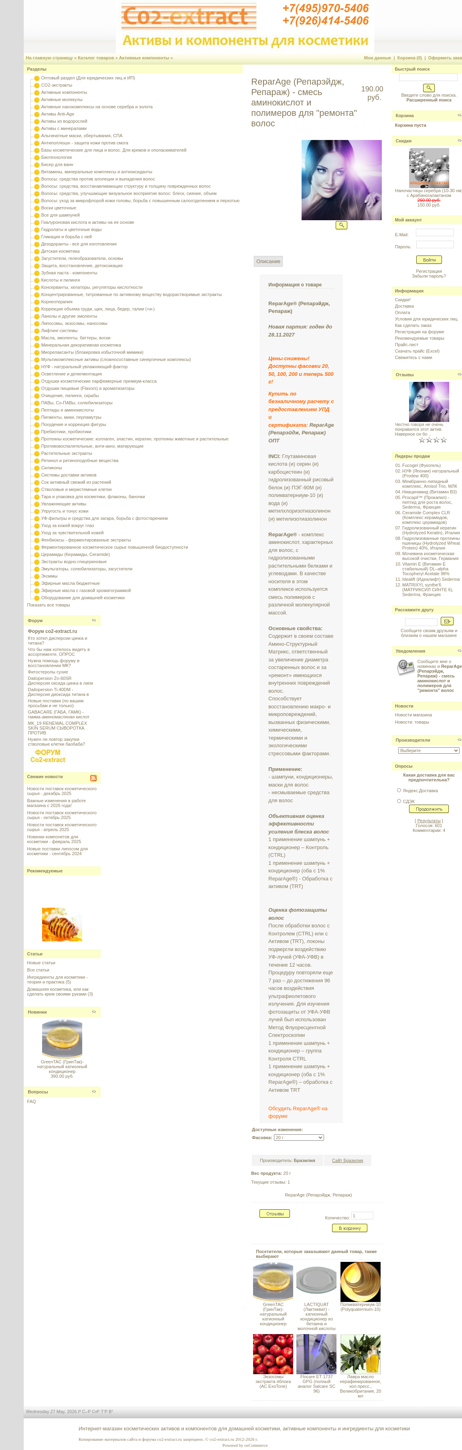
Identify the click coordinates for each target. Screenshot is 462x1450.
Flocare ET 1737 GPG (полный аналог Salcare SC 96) (316, 1383)
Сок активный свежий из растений (76, 482)
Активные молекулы (62, 99)
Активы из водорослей (64, 121)
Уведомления (411, 651)
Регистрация (429, 271)
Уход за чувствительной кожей (72, 532)
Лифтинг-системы (59, 330)
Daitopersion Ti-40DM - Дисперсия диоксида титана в (58, 692)
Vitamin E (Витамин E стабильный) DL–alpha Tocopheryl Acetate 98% (426, 569)
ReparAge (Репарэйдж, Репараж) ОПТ (301, 433)
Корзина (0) (409, 57)
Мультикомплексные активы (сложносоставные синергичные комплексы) (116, 359)
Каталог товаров (96, 57)
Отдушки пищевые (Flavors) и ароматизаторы (88, 388)
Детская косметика (60, 251)
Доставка (404, 306)
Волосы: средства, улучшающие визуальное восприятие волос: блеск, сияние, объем (129, 193)
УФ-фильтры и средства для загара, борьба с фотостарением (104, 518)
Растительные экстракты (66, 453)
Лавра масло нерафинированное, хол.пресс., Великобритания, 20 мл (360, 1386)
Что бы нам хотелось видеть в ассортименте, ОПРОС (59, 652)
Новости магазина (413, 714)
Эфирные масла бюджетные (70, 583)
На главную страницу (49, 57)
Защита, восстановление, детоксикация (82, 265)
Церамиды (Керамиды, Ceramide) (75, 554)
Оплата (402, 312)
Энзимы (49, 576)
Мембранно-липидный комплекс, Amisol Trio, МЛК (429, 484)
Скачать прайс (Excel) (417, 351)
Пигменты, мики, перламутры (71, 417)
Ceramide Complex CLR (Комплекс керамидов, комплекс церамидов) (426, 517)
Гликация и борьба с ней (66, 236)
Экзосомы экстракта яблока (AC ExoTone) (273, 1381)
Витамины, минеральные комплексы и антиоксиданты (96, 171)
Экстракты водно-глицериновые (74, 561)
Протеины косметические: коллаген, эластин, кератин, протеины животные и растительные (135, 438)
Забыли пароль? (429, 276)
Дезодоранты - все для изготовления (79, 243)
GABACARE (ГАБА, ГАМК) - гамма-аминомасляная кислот (58, 714)
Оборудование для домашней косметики (83, 597)
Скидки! (403, 299)
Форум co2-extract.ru (52, 631)
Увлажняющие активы (64, 503)
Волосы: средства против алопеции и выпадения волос (98, 178)
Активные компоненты (144, 57)
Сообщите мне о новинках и (439, 676)
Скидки (403, 140)
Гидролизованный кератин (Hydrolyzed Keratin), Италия (431, 530)
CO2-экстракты (56, 85)
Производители (413, 740)
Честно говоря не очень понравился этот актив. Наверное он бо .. (419, 429)
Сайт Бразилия (347, 1160)
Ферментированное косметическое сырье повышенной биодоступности (114, 547)
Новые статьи (41, 962)
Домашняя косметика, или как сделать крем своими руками (58, 991)
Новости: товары (412, 722)
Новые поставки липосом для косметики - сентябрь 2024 (57, 851)
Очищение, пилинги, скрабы (70, 395)
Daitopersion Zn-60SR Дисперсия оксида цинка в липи (60, 680)
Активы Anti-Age (57, 114)
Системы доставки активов (69, 475)
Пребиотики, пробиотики (66, 431)
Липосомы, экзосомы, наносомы (74, 323)
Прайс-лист (407, 344)
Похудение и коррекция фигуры (73, 424)
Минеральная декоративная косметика (81, 345)
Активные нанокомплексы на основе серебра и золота (97, 106)
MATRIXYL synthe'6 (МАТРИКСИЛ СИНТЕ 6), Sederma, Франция (427, 589)
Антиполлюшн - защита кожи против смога (84, 142)
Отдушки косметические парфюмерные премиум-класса (99, 381)
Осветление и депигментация (71, 373)
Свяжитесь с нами (413, 357)
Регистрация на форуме (419, 331)
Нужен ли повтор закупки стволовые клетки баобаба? (56, 741)
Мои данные (377, 57)
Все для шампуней (60, 215)
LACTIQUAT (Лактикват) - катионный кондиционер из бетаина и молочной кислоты (317, 1316)
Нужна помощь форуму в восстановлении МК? (53, 663)
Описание (268, 261)
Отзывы (405, 374)
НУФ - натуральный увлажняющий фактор (84, 366)
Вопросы (38, 1091)
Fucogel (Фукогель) (421, 465)
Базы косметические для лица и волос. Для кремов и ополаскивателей (113, 150)
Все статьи (38, 969)
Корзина (405, 115)
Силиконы (51, 467)
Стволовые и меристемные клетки (76, 489)
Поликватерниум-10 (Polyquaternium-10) (360, 1307)
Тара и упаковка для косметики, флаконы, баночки (93, 496)
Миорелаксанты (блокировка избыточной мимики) (92, 352)
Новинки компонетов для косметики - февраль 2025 (54, 839)
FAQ (31, 1101)
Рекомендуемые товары (419, 338)
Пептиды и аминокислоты (67, 410)
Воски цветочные (58, 207)
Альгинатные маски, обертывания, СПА (82, 135)
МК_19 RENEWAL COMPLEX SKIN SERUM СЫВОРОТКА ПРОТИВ (57, 728)
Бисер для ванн (57, 164)
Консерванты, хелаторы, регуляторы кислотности (92, 287)
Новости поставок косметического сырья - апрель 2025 (62, 827)
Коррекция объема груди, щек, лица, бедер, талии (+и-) (98, 308)
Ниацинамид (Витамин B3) (429, 491)
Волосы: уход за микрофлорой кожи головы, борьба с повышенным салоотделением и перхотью (140, 200)
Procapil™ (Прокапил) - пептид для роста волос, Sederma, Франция (427, 502)
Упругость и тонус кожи (65, 511)
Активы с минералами (64, 128)
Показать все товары (48, 604)
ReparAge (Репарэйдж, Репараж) (318, 1194)
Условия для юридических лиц (426, 318)
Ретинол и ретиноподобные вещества (80, 460)
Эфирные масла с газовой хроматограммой (86, 590)
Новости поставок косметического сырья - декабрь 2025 (62, 791)
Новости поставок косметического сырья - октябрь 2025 (62, 815)
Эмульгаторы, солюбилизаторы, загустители (86, 568)
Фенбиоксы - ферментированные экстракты (86, 539)
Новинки (37, 1012)
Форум (35, 620)
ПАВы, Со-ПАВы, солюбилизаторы (77, 402)
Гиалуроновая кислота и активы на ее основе (87, 222)
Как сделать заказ (413, 325)
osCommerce (256, 1445)
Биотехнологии (56, 157)
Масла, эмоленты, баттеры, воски (76, 337)
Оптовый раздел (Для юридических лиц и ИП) (88, 77)
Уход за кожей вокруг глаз (67, 525)
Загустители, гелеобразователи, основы (82, 258)
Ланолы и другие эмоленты (69, 316)
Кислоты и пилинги (60, 280)
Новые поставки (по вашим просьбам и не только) (56, 703)
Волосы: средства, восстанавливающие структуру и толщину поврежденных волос (126, 186)
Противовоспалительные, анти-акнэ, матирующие (92, 446)
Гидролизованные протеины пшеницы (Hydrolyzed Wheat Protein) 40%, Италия (431, 543)
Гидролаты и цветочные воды (71, 229)
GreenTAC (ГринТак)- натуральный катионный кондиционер (62, 1066)
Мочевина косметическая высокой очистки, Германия (430, 556)
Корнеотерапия (57, 301)
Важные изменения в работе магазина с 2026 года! (56, 803)
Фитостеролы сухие (48, 671)
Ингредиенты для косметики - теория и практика (57, 979)
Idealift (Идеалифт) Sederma (431, 579)
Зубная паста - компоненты (69, 272)
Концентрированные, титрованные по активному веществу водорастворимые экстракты (131, 294)
